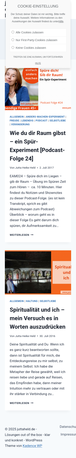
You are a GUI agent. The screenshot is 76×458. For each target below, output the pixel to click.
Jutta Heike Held (25, 167)
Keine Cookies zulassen (29, 46)
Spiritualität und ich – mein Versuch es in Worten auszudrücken (37, 318)
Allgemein (17, 116)
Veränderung (20, 124)
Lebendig (27, 120)
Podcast (41, 120)
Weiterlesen (21, 234)
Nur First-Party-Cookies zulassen (34, 38)
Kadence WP (32, 446)
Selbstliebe (58, 120)
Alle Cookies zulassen (28, 30)
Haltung (31, 301)
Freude (14, 120)
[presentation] (38, 88)
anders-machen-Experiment (45, 116)
